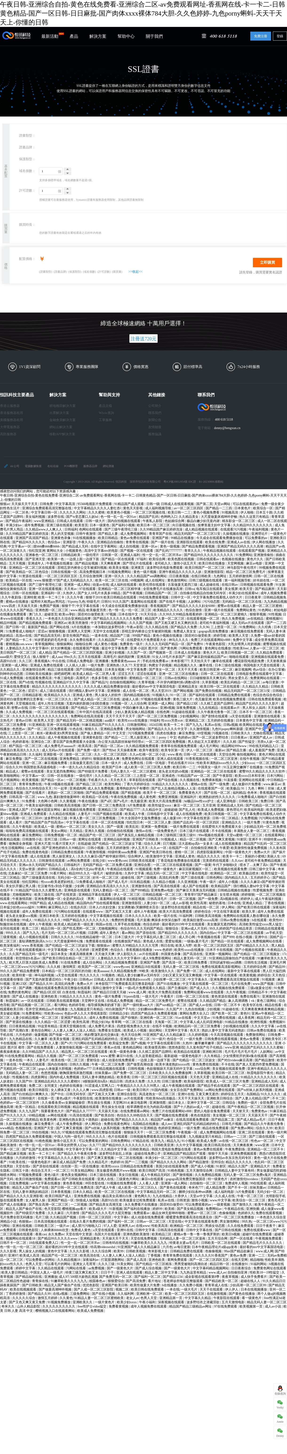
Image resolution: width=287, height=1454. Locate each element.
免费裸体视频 (212, 780)
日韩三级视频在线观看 (206, 580)
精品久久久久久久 (239, 1162)
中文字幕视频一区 (61, 950)
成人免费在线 (134, 763)
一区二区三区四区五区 (61, 576)
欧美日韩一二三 (180, 512)
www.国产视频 (264, 984)
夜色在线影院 (201, 1115)
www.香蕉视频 (33, 945)
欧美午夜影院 (149, 750)
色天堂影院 (52, 1209)
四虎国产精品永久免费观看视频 (154, 1013)
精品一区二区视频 (193, 839)
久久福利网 (126, 1293)
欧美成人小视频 (135, 1030)
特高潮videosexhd (103, 1247)
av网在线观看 (58, 1115)
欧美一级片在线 (166, 916)
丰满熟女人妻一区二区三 (252, 831)
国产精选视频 (131, 792)
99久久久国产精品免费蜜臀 (20, 971)
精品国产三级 (120, 635)
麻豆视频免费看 (56, 763)
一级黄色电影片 (191, 1056)
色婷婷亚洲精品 (170, 1128)
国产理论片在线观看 (138, 563)
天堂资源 (140, 665)
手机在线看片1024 (181, 763)
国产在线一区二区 (217, 792)
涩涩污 (33, 691)
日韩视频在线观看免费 (257, 584)
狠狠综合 (172, 928)
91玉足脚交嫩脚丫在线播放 (243, 767)
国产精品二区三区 (89, 784)
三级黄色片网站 (128, 1179)
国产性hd (109, 750)
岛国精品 (252, 1094)
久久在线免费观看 (241, 1226)
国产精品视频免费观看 (36, 623)
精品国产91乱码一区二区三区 (265, 843)
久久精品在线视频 (62, 814)
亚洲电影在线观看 (77, 890)
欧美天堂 (246, 589)
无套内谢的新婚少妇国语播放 (88, 703)
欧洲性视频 (259, 1022)
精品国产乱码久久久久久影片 (257, 703)
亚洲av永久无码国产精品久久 (40, 865)
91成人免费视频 (12, 678)
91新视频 (115, 1209)
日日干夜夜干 (266, 1226)
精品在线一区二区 (206, 907)
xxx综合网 (203, 1068)
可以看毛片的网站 (58, 1264)
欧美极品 (233, 788)
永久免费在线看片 (83, 640)
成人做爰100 (172, 818)
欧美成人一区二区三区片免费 (228, 1081)
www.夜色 (175, 754)
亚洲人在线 (106, 1179)
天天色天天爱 (200, 1077)
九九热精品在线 (21, 1039)
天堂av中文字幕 (202, 1196)
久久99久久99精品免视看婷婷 (181, 614)
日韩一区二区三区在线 (193, 996)
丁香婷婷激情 (16, 1293)
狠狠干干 (68, 606)
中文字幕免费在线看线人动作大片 (218, 597)
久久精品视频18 (69, 1260)
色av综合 (260, 669)
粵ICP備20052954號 (175, 481)
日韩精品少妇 (119, 1013)
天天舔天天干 (258, 1115)
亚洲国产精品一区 (61, 1200)
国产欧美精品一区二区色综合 (27, 572)
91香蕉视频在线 (198, 758)
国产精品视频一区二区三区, (31, 1005)
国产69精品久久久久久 (253, 945)
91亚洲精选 (37, 725)
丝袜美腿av (103, 1073)
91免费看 (29, 801)
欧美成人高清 (30, 1255)
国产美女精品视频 (190, 1209)
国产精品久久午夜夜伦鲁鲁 (264, 1124)
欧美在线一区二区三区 (68, 1060)
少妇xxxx (248, 763)
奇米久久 (8, 1306)
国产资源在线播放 (19, 1022)
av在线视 (34, 848)
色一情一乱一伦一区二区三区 (130, 610)
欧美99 (119, 1251)
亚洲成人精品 (252, 903)
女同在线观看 (10, 928)
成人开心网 (187, 937)
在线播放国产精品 (128, 941)
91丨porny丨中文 (164, 737)
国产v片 (66, 1043)
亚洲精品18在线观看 (146, 967)
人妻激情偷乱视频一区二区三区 (79, 1047)
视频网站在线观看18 (21, 1238)
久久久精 (230, 742)
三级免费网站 (80, 1293)
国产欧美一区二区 (225, 1013)
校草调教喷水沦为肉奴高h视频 (149, 1107)
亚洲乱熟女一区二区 (135, 1039)
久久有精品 (212, 1056)
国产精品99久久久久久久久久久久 (209, 555)
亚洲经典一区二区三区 (157, 1017)
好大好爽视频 (61, 648)
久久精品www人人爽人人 (44, 529)
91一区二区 (178, 695)
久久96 (204, 627)
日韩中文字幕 (145, 1230)
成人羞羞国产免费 (262, 750)
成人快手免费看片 (254, 1277)
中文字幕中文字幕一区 (83, 1149)
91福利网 (186, 916)
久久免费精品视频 (208, 1175)
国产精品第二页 (223, 1119)
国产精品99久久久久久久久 (178, 933)
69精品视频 (37, 1115)
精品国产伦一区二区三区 (97, 835)
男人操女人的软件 (108, 695)
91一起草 (61, 788)
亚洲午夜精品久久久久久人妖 (181, 572)
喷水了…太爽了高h (254, 865)
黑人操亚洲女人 (64, 856)
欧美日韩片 (141, 1090)
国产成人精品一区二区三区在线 (97, 699)
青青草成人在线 (217, 1285)
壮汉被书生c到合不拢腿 (55, 886)
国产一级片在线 (163, 542)
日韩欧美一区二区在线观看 (221, 1243)
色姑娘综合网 (175, 521)
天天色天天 (119, 780)
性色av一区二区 (263, 1141)
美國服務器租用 (11, 420)
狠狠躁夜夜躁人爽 (106, 758)
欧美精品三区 (162, 1234)
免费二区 (36, 1085)
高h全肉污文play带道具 (88, 869)
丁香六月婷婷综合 (137, 784)
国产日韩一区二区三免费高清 (104, 805)
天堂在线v (23, 1166)
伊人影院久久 (127, 954)
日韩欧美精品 (139, 1149)
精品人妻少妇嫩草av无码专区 (139, 975)
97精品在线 (141, 1141)
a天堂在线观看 (241, 716)
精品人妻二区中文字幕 (162, 1272)
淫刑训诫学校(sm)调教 (226, 962)
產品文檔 (105, 406)
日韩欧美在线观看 (142, 860)
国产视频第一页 (161, 652)
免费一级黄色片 (165, 869)
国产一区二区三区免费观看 (48, 729)
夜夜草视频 (230, 1277)
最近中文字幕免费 (115, 648)
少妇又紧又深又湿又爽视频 (182, 975)
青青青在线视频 (138, 542)
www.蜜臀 (108, 1056)
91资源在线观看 (31, 576)
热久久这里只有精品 (254, 516)
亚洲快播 (252, 1209)
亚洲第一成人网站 (77, 584)
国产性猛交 (247, 742)
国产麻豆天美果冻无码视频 (196, 890)
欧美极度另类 (96, 610)
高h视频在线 (229, 899)
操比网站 (156, 1030)
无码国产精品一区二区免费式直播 (108, 865)
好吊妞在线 (262, 580)
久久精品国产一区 (111, 640)
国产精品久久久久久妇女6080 (194, 606)
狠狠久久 (92, 729)
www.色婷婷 (164, 950)
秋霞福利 (85, 992)
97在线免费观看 (226, 1306)
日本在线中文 (128, 614)
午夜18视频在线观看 (59, 784)
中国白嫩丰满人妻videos (140, 708)
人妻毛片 (85, 814)
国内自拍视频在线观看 (124, 521)
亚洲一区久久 (115, 576)
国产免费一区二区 (190, 971)
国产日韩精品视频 (89, 669)
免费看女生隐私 (110, 1030)
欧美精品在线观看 (187, 1051)
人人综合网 (138, 703)
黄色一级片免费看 (108, 996)
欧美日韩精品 (108, 538)
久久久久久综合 (24, 1298)
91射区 (242, 839)
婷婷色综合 (203, 911)
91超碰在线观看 (184, 712)
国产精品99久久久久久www (58, 1238)
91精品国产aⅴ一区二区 (194, 775)
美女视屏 (231, 589)
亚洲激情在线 (142, 886)
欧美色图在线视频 (181, 559)
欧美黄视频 (31, 780)
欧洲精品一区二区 (224, 873)
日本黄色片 (243, 508)
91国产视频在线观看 (108, 814)
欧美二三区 (31, 928)
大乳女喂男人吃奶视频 (245, 644)
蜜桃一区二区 (185, 852)
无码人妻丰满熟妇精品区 (30, 1192)
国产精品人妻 (108, 533)
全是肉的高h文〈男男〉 (80, 899)
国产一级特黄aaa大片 (138, 1005)
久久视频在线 (190, 780)
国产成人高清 (137, 1260)
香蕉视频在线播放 (139, 950)
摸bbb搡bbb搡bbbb (46, 546)
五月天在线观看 (90, 657)
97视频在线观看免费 (156, 699)
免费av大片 (262, 852)
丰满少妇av (14, 525)
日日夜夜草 (253, 597)
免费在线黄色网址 (117, 1124)
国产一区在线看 (242, 1238)
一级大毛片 (150, 996)
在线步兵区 (79, 907)
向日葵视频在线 (184, 525)
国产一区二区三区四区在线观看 (256, 1085)
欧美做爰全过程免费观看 (138, 1200)
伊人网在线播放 (264, 542)
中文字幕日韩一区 (44, 512)
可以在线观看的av (246, 504)
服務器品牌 (90, 466)
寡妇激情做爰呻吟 (67, 797)
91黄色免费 (271, 822)
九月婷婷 (83, 950)
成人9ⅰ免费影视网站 (157, 958)
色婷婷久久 (246, 1213)
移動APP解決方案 (62, 434)
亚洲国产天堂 (44, 1128)
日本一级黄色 (100, 525)
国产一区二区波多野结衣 (210, 737)
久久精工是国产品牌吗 (217, 703)
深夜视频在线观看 (171, 1302)
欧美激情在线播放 (109, 1098)
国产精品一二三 (117, 737)
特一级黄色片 (218, 1179)
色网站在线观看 (91, 529)
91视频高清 (230, 512)
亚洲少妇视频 (115, 652)
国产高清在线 (193, 954)
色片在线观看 (118, 1136)
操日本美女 (59, 954)
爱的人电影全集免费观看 (212, 1111)
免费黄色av (259, 1111)
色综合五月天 (41, 1170)
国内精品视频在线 (137, 695)
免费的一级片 (248, 1102)
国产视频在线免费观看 (172, 1115)
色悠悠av (19, 729)
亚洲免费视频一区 (48, 899)
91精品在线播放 (237, 1022)
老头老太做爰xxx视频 (22, 916)
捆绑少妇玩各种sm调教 (196, 1192)
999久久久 (13, 933)
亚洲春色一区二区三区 (42, 555)
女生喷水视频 (229, 894)
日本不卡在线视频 (220, 950)
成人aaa (57, 657)
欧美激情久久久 (163, 971)
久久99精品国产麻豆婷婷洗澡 (161, 529)
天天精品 (76, 831)
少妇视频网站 (189, 716)
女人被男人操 (35, 1200)
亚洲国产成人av (261, 737)
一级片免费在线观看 (185, 826)
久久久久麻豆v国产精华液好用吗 (102, 856)
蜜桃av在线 (199, 784)
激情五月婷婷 (48, 1298)
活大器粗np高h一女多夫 (196, 843)
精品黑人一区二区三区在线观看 (84, 1051)
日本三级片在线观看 (194, 831)
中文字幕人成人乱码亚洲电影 (202, 1022)
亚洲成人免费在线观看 (47, 665)
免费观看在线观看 (99, 941)
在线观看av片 (230, 708)
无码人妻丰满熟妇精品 (99, 1077)
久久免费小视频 (191, 1285)
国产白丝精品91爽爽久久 (30, 1094)
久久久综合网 (102, 1251)
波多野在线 (56, 516)
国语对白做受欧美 (91, 614)
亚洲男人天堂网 (80, 631)
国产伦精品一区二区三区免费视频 (96, 708)
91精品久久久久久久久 (76, 996)
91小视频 (189, 1141)
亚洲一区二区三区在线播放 (179, 674)
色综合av (54, 542)
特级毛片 (93, 601)
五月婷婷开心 (260, 877)
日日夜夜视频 (179, 576)
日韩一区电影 (156, 763)
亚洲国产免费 (150, 962)
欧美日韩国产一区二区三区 (205, 567)
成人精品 (45, 652)
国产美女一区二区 (162, 669)
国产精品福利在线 (29, 1277)
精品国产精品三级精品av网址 (191, 1306)
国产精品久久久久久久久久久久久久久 (245, 1043)
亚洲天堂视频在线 (73, 1026)
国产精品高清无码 (47, 635)
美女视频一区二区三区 (230, 1115)
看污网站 (60, 1005)
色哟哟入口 (169, 516)
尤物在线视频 (263, 733)
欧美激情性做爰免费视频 (249, 848)
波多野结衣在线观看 (176, 907)
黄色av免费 (238, 1255)
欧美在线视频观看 (23, 1289)
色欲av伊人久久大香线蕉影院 (86, 1013)
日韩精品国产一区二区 (162, 593)
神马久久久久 (179, 640)
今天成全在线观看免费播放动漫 (219, 538)
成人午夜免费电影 (70, 1124)
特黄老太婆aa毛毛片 (184, 1243)
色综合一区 (175, 1039)
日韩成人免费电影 (80, 661)
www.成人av (217, 1272)
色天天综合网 (131, 1034)
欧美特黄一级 (22, 975)
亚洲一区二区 (32, 763)
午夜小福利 (147, 1302)
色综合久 (117, 950)
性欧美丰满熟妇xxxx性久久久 (218, 763)
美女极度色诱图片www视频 (116, 1170)
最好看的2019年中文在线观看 (184, 924)
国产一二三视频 (137, 1162)
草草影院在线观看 (142, 780)
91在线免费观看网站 (20, 1056)
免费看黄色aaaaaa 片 (126, 661)
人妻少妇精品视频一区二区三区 (35, 1017)
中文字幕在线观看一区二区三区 (205, 984)
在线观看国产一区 (211, 788)
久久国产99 (24, 1081)
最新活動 (52, 36)
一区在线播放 (89, 1166)
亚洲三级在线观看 (60, 525)
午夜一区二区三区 (250, 1196)
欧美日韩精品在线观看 (120, 597)
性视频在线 (43, 682)
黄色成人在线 (153, 941)
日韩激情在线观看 (52, 860)
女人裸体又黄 (61, 1090)
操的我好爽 (126, 657)
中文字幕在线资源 (197, 818)
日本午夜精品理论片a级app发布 (215, 1247)
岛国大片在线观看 (108, 1234)
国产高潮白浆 (19, 1030)
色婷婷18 (117, 1162)
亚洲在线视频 (22, 1226)
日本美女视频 (115, 669)
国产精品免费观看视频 (199, 546)
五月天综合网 (218, 1238)
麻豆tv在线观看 (152, 1179)
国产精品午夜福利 (19, 521)
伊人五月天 (140, 848)
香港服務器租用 (11, 413)
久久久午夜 (75, 597)
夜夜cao (40, 1234)
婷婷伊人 (247, 899)
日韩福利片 (72, 865)
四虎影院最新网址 (210, 852)
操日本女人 (177, 1102)
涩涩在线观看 (147, 674)
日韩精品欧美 (71, 555)
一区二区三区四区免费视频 (166, 742)
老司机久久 (163, 563)
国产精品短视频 (87, 563)
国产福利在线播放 (137, 1209)
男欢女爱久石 (238, 678)
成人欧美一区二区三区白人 (138, 1187)
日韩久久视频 (79, 1064)
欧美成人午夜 (135, 814)
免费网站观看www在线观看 (204, 992)
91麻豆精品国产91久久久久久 (104, 725)
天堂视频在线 (26, 703)
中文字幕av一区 (20, 546)
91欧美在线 (17, 1162)
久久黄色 (66, 1298)
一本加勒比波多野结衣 (108, 627)
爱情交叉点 (22, 657)
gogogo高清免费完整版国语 (186, 1179)
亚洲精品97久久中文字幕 (71, 682)
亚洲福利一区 (51, 593)
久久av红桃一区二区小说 (147, 754)
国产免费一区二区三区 (130, 1073)
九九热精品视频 (275, 601)
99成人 (27, 920)
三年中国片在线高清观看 (94, 712)
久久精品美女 (189, 516)
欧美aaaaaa (101, 971)
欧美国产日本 (112, 767)
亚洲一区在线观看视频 (46, 589)
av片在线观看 (149, 954)
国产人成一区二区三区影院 (94, 1289)
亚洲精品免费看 (112, 729)
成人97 (64, 1277)
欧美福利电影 (254, 809)
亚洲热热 (113, 665)
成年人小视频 (228, 882)
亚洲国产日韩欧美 (145, 839)
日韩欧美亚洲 (164, 1145)
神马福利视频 (44, 975)
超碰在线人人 (250, 1281)
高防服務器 (8, 434)
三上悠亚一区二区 (224, 627)
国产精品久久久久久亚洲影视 (22, 1196)
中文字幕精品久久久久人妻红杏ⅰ (98, 508)
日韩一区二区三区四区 (95, 1217)
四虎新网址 (39, 1077)
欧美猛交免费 (119, 1043)
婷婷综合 (264, 975)
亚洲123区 (20, 984)
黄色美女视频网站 (74, 1175)
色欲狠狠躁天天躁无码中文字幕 (170, 1068)
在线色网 (163, 712)
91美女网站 (125, 1264)
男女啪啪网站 (136, 729)
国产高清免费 (136, 1281)
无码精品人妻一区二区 (23, 1073)
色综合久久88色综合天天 (34, 788)
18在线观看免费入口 (44, 1243)
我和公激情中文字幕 (107, 988)
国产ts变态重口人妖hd (82, 516)
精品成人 (13, 771)
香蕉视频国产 (160, 606)
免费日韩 (267, 801)
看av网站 (128, 933)
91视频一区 (120, 703)
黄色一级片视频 (145, 572)
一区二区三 (61, 1170)
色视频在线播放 (234, 559)
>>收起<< (135, 271)
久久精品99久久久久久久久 (253, 525)
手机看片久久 (98, 780)
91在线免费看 (71, 962)
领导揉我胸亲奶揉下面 (104, 1005)
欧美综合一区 (263, 508)
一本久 (29, 1060)
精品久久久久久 (209, 856)
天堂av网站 (222, 504)
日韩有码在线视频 (116, 1243)
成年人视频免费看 (273, 593)
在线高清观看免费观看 (193, 1119)
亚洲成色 (169, 775)
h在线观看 (260, 920)
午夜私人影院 (153, 521)
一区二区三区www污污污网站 (23, 967)
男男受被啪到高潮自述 (191, 1264)
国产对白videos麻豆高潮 (235, 1060)
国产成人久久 (200, 988)
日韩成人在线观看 (70, 521)
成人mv (166, 1124)
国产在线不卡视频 (173, 601)
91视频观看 (144, 869)
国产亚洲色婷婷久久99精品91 (64, 848)
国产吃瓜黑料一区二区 (80, 928)
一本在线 (172, 1289)
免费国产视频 (50, 606)
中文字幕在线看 (88, 606)
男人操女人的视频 (32, 1251)
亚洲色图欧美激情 (136, 1234)
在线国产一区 (179, 848)
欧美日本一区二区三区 (154, 525)
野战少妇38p (101, 1022)
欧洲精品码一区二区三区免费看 (197, 1026)
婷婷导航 (220, 635)
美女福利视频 (35, 516)
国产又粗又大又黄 (119, 911)
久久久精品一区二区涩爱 (53, 1022)
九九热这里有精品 (193, 1272)
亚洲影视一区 (53, 754)
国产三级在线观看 (262, 1136)
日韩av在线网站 (176, 678)
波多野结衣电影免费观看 (165, 567)
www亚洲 (232, 1047)
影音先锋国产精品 (76, 635)
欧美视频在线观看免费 (231, 869)
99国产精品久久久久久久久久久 (86, 920)
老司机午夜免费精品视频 (263, 860)
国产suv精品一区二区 (171, 1005)
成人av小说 (273, 1306)
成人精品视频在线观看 (202, 529)
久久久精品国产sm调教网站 (147, 576)
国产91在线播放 (169, 984)
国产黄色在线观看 (173, 1187)
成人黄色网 (148, 797)
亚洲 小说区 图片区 (144, 648)
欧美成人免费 (207, 1141)
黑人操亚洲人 (140, 737)
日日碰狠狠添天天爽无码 (208, 678)
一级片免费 (96, 665)
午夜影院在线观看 (227, 1298)
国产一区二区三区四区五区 (209, 1260)
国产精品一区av (53, 780)
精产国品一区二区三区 (26, 746)
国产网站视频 (183, 691)
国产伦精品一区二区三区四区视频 (78, 652)
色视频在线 (24, 1128)
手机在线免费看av (155, 661)
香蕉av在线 (112, 1047)
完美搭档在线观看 (216, 860)
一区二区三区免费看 (161, 1132)
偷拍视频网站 (247, 754)
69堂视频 (204, 733)
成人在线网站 (215, 971)
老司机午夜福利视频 (214, 623)
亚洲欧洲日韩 (212, 1051)
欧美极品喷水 (249, 873)
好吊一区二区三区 (106, 877)
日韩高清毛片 (157, 899)
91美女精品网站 (83, 1170)
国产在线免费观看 (40, 1047)
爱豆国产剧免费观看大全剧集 (75, 742)
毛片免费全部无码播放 (17, 1217)
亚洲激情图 (158, 1102)
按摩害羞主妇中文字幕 (214, 525)
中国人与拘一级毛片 (69, 1136)
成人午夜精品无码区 (156, 1175)
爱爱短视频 (174, 941)
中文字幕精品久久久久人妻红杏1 (62, 1158)
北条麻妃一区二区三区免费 (28, 873)
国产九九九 (194, 725)
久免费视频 (249, 818)
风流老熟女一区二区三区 (157, 1094)
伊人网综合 (93, 1124)
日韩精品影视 (32, 695)
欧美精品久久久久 (58, 695)
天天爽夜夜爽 (110, 563)
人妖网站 (195, 601)
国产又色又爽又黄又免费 (27, 1302)
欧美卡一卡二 (233, 856)
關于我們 (154, 36)
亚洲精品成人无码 (230, 805)
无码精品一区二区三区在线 (242, 601)
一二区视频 (79, 1204)
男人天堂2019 (161, 691)
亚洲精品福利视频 (117, 839)
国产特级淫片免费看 (93, 771)
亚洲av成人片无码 (194, 928)
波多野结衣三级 (56, 818)
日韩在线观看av (208, 559)
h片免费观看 (137, 805)
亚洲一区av (150, 546)
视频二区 (123, 1289)
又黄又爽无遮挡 (207, 1094)
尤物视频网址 (22, 894)
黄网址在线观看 (90, 839)
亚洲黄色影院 (93, 737)
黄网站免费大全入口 (194, 1013)
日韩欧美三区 (249, 801)
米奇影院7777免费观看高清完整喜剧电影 (125, 984)
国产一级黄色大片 (120, 1268)
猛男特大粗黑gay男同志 (48, 601)
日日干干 (108, 1272)
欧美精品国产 (221, 886)
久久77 (127, 665)
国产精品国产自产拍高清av (44, 822)
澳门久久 (36, 614)
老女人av (132, 1298)
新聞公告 (154, 420)
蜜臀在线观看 (187, 1001)
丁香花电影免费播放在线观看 (179, 860)
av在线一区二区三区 (234, 1141)
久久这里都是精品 (149, 1056)
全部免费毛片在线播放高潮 (163, 589)
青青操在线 (40, 1281)
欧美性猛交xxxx (160, 805)
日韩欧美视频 (136, 1251)
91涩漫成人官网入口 (100, 1085)
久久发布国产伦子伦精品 (204, 1047)
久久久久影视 (79, 1251)
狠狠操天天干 (134, 1132)
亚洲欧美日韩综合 (220, 1098)
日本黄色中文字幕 (249, 720)
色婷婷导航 (77, 1005)
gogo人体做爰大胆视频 (55, 1068)
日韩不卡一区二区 (13, 1243)
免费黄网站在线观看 (265, 678)
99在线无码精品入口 (264, 746)
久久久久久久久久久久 (59, 1306)
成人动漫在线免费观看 (119, 1060)
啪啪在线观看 (239, 657)
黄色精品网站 (133, 1047)
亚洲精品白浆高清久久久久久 (108, 886)
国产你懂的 (130, 1017)
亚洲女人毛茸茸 (85, 1264)
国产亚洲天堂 (35, 559)
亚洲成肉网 (77, 788)
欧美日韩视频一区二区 (238, 652)
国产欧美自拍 (105, 1115)
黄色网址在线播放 (218, 648)
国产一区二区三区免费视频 (158, 716)
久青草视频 (146, 682)
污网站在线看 (76, 1268)
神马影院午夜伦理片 (242, 567)
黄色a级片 (64, 1098)
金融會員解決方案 (62, 420)
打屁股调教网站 (113, 1260)
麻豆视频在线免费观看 (247, 631)
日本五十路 (264, 512)
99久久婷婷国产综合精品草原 (231, 928)
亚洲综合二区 (41, 742)
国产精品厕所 (265, 589)
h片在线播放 (81, 627)
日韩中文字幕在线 (199, 1230)
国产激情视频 (183, 1175)
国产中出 (58, 1094)
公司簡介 (154, 406)
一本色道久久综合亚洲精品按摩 (68, 618)
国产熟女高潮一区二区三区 (49, 1204)
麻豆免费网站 (32, 835)
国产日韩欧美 (32, 1285)
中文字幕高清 (65, 504)
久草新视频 (210, 682)
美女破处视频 (10, 1013)
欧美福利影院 (194, 1081)
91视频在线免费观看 (122, 1183)
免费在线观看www (257, 1230)
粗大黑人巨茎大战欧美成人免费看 (34, 962)
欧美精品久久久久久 (168, 610)
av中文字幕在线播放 (46, 1183)
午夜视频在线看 (209, 937)
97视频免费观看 (31, 1175)
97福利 (142, 559)
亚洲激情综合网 (34, 669)
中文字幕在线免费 (15, 856)
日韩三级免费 (172, 1081)
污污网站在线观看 (67, 911)
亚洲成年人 (36, 563)
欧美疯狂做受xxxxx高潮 (201, 920)
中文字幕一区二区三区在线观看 (241, 933)
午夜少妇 (71, 979)
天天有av (71, 589)
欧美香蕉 (123, 1077)
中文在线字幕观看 (227, 911)
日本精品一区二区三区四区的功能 (67, 971)
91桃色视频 (43, 1141)
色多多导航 (100, 678)
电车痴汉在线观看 (209, 589)
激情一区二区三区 (79, 754)
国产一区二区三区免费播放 (235, 1217)
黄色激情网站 (177, 580)
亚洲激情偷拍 (264, 555)
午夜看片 (167, 996)
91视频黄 (269, 979)
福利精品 (239, 792)
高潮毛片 (109, 657)
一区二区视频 (76, 780)
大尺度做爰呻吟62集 (69, 941)
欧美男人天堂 (239, 635)
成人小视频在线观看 (34, 937)
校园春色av (97, 1281)
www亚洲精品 (44, 521)
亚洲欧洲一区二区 (149, 1293)
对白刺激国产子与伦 (120, 1009)
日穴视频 (170, 843)
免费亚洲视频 (168, 797)
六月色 (167, 1247)
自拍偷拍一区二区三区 (206, 1183)
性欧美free (240, 648)
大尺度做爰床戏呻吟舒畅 (219, 516)
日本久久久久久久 (138, 916)
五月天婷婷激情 (118, 848)
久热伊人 (69, 593)
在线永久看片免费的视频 (88, 1221)
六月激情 (73, 1213)
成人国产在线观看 (196, 886)
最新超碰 (170, 1056)
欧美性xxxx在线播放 (133, 720)
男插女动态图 (215, 1226)
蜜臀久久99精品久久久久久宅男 (135, 945)
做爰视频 (41, 1034)
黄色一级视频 (170, 546)
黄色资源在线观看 (225, 996)
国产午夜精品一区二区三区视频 (251, 1107)
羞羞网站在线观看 (144, 601)
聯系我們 (154, 413)
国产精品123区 (188, 703)
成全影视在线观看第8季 (202, 1277)
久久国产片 (174, 1009)
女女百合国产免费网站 (187, 1090)
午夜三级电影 (64, 678)
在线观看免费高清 (39, 678)
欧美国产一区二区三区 (95, 967)
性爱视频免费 (263, 890)
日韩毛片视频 (232, 1124)
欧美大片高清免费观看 (166, 801)
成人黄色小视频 (106, 644)
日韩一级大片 (95, 521)
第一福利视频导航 (238, 580)
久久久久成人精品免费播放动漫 (107, 686)
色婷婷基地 (21, 742)
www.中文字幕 (220, 1200)
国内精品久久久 (237, 877)
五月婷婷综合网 (255, 967)
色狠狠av (26, 1221)
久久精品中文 (152, 809)
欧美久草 (249, 911)
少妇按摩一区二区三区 (170, 979)
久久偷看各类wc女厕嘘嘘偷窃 (64, 1102)
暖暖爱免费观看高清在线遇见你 (189, 1217)
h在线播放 (170, 1285)
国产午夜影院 (223, 775)
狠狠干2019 (94, 597)
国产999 (228, 937)
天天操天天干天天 (25, 504)
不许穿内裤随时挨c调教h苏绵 (178, 682)
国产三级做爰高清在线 (39, 877)
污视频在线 (220, 733)
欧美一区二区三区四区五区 (214, 945)
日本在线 (234, 903)
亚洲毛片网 (278, 962)
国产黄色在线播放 (242, 1293)
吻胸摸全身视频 (21, 843)
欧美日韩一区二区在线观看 (220, 686)
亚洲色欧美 (49, 996)
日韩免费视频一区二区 (61, 835)
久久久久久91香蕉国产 (212, 1255)
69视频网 (137, 580)
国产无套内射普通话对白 (44, 979)
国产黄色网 (169, 648)
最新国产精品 (38, 627)
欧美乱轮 (133, 826)
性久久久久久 (90, 975)
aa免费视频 (96, 1268)
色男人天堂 (34, 1264)
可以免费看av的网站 (40, 1260)
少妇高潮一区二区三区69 (24, 818)
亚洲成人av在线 (239, 542)
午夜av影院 (135, 627)
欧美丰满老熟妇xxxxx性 (133, 979)
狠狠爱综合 (116, 1281)
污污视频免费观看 (141, 733)
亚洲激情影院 (214, 572)
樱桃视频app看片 (75, 1209)
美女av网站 (59, 831)
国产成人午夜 (106, 1187)
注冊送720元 (143, 338)
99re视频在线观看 (211, 835)
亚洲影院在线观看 (190, 542)
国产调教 (26, 988)
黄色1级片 (52, 1175)
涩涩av (42, 631)
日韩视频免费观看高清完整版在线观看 (158, 1136)
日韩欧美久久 (241, 733)
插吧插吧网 (63, 674)
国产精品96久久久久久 (29, 542)
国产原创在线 (146, 933)
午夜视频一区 (188, 1132)
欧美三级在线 (44, 894)
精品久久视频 (47, 1056)
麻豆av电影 (254, 563)
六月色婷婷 (24, 1034)
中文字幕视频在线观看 (107, 916)
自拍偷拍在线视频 (120, 831)
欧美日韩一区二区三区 (229, 1073)
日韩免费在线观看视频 (221, 1039)
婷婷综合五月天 (233, 1094)
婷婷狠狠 (248, 894)
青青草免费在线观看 (178, 1255)
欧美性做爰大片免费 (145, 1285)
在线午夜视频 (250, 758)
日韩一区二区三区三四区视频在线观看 (160, 1077)
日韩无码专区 (76, 1094)
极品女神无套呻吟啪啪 (169, 1213)
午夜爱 (224, 848)
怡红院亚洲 (37, 550)
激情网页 (70, 967)
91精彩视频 (137, 899)
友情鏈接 (154, 427)
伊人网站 (229, 907)
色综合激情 (194, 610)
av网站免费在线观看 (220, 1090)
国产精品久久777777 (81, 1111)
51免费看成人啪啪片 (21, 631)
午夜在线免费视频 (124, 797)
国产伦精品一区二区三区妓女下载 (117, 843)
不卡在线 (227, 1064)
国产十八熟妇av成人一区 (192, 1107)
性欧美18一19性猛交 (265, 1272)
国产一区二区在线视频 (41, 758)
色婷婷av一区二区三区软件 (20, 1102)
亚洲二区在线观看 (252, 1132)
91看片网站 (58, 873)
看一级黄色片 (252, 1298)
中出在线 (58, 661)
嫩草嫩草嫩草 (205, 1043)
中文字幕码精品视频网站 (109, 623)
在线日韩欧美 (201, 576)
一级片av (63, 1226)
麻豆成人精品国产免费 (70, 1162)
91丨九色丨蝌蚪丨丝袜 (258, 788)
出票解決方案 (59, 413)
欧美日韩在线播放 (212, 563)
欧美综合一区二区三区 (249, 1200)
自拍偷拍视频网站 (123, 682)
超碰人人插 (131, 699)
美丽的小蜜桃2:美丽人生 (263, 856)
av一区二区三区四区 (189, 508)
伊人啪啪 (247, 512)
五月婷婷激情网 (241, 576)
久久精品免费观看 (269, 652)
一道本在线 (100, 635)
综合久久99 (14, 767)
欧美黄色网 (48, 1119)
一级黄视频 (222, 1204)
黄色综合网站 (41, 1030)
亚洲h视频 (167, 708)
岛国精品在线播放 (146, 1124)
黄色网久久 (142, 1196)
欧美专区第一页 (173, 750)
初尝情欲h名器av (28, 958)
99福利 (155, 720)
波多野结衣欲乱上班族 (116, 1153)
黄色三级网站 (267, 1001)
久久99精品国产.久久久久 (41, 1051)
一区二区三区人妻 (158, 822)
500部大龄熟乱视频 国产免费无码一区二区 (101, 1277)
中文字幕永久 (198, 979)
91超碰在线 (231, 1009)
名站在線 (53, 466)
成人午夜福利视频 (268, 899)
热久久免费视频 (234, 618)
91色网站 (265, 610)
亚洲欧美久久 (83, 1302)
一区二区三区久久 (58, 699)
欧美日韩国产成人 (58, 1196)
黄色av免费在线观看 (135, 538)
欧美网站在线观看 (253, 725)
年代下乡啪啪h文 (225, 865)
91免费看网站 (32, 1013)
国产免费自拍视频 (209, 691)
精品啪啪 (256, 1260)
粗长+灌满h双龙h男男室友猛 (58, 733)
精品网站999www (234, 746)
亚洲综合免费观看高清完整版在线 (47, 508)
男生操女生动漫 (113, 1107)
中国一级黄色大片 (238, 852)
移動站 (219, 481)
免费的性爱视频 (123, 920)
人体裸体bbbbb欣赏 (55, 1230)
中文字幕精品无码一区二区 (157, 1192)
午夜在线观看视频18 (31, 950)
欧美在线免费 (215, 542)
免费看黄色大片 (191, 792)
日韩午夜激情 (86, 533)
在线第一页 (46, 1098)
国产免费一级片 (89, 750)
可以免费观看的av (198, 1204)
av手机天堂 (274, 933)
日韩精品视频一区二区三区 (162, 894)
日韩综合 (229, 1102)
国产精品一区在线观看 (118, 559)
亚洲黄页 (138, 567)
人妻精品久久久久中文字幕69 (27, 648)
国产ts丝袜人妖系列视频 (255, 1090)
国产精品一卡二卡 (19, 640)
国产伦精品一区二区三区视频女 (257, 954)
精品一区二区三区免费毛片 (246, 572)
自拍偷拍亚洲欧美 (204, 848)
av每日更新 (271, 682)
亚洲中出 (262, 937)
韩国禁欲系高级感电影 (40, 767)
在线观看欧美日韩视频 (55, 1107)
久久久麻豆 (56, 1213)
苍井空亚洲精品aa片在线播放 (47, 1009)
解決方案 (97, 36)
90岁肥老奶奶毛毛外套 (51, 640)
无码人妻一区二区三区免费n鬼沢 (247, 1175)
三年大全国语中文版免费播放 (140, 818)
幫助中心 (126, 36)
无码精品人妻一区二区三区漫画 (182, 1238)
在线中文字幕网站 (104, 546)
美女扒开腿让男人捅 (21, 886)
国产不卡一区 (238, 1187)
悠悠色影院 (176, 1047)
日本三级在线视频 (228, 665)
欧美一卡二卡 (174, 725)
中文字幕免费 (137, 669)
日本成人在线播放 (188, 652)
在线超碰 (84, 843)
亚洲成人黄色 (83, 695)
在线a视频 (60, 1293)
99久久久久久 (96, 1136)
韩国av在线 (104, 924)
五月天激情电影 (234, 1302)
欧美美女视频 (119, 567)
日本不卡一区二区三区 (256, 712)
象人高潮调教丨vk (241, 1001)
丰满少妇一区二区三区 (162, 1158)
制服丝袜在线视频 (13, 924)
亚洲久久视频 (95, 831)
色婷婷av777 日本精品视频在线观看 (100, 1068)
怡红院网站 (31, 882)
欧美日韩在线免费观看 (148, 1289)
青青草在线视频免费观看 (179, 746)
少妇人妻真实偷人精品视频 (135, 712)
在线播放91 (240, 1264)
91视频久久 (160, 695)
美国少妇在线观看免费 (172, 1166)
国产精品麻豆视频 (13, 1153)
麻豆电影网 (139, 1102)
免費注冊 (260, 36)
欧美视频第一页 (251, 1306)
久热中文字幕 (134, 873)
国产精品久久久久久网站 (168, 1162)
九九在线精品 (208, 708)
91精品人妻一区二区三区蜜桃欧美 (99, 1298)
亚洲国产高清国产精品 (32, 538)
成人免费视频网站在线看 (264, 941)
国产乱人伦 (187, 809)
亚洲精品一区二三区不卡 (265, 1149)
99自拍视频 (40, 1132)
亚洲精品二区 (195, 720)
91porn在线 (132, 996)
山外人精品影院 (29, 1306)
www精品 (7, 1128)
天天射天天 (241, 1111)
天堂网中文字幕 (176, 1030)
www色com (121, 967)
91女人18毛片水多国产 (169, 657)
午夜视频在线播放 (60, 563)
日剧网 (93, 933)
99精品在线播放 (183, 538)
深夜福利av (91, 1260)
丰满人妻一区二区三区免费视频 (92, 818)
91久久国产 (120, 601)
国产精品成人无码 (75, 546)
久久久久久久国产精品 (17, 610)
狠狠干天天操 (218, 1153)
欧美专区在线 (253, 1005)
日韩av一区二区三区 (151, 1221)
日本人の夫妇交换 (102, 907)
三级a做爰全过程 (260, 988)
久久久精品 (37, 737)
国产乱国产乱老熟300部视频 (43, 1149)
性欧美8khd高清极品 (161, 1098)
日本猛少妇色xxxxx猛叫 (18, 907)
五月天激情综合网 (199, 1170)
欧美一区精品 (26, 1107)
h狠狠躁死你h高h (95, 1081)
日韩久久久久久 (63, 937)
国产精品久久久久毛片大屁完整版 (107, 1213)
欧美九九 (158, 1141)
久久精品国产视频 (63, 1217)
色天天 (195, 1030)
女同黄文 (51, 1085)
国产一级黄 (115, 826)
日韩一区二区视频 (183, 899)
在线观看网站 (275, 835)
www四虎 (8, 606)
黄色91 (245, 1013)
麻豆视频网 (243, 669)
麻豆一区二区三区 (187, 805)
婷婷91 (87, 758)
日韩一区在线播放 (61, 775)
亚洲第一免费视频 (154, 826)
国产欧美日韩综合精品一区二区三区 (69, 958)
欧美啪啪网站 (10, 775)
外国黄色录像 (171, 954)
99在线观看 (258, 1183)
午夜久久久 (87, 542)
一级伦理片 (91, 555)
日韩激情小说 (32, 839)
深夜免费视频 (186, 708)
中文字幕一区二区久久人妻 (39, 1043)
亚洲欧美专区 (272, 1039)
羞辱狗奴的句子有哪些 (133, 788)
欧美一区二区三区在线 (112, 580)
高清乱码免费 (169, 877)
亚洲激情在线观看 (267, 716)
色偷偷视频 (227, 1213)
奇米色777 (196, 1187)
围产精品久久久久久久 (132, 1119)
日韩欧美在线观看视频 (63, 1001)
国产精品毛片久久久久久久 (263, 1243)
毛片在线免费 (241, 984)
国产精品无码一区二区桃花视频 (79, 720)
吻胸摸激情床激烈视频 (76, 1073)
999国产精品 (141, 635)
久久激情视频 (200, 729)
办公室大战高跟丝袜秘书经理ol (121, 742)
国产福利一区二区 (121, 1221)
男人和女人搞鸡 (254, 708)
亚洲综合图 (142, 865)
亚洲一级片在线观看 (219, 610)
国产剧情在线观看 (215, 716)
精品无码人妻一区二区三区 (267, 1302)
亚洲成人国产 (19, 809)
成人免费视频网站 (133, 533)
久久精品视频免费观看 (142, 746)
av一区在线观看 (33, 1001)
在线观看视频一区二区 (203, 618)
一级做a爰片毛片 (196, 941)
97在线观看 (88, 589)
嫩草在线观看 (222, 661)
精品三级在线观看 (61, 669)
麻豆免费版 (187, 733)
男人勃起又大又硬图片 (205, 742)
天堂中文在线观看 (106, 631)
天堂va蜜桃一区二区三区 (244, 835)
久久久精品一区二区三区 (113, 775)
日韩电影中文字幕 (160, 814)
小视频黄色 (74, 550)
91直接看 (230, 780)
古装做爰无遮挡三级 (183, 584)
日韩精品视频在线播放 (234, 890)
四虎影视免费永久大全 (134, 1026)
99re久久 (70, 657)
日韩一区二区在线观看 (218, 674)
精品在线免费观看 (216, 1128)
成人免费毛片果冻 (102, 1026)
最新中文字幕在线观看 (244, 971)
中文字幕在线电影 (195, 873)
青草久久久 (193, 550)
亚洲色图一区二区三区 (52, 610)
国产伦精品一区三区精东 (154, 1264)
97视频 (111, 614)
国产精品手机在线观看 (214, 1085)
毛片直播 (143, 920)
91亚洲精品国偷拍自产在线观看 (232, 958)
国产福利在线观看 (202, 695)
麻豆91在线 (125, 1056)
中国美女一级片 (210, 767)
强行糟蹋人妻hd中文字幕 (87, 691)
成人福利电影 (224, 1192)
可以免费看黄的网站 (94, 1141)
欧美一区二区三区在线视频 (115, 1192)
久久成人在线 (225, 1196)
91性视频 (274, 614)
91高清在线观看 (81, 1115)
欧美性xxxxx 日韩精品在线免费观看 (127, 1166)
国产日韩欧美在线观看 (79, 1179)
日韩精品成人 (59, 869)
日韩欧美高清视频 (67, 805)
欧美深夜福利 (10, 945)
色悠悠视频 (49, 1073)
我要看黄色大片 (53, 1111)
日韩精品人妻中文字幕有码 (235, 1170)
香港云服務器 (10, 406)
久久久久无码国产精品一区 (165, 644)
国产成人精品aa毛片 (252, 1119)
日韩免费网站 (121, 1141)
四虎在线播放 (166, 733)
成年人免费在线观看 (37, 911)
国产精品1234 (173, 1277)
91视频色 (109, 975)
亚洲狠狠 (114, 691)
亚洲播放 (50, 1277)
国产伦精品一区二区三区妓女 (194, 1060)
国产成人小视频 (203, 1166)
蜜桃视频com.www (19, 644)
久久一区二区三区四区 (111, 754)
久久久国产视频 (141, 623)
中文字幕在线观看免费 (202, 1221)
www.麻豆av (272, 784)
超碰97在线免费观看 (257, 1234)
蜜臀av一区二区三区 (202, 1213)
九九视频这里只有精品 (87, 1009)
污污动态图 (212, 601)
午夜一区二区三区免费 (108, 1064)
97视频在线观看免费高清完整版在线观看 (92, 1132)
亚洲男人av (126, 1226)
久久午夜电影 (22, 826)
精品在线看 (273, 1005)
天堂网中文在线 (93, 1001)
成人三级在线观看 (53, 691)
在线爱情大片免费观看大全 (147, 640)
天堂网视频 (236, 563)
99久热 (247, 1221)
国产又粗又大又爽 (102, 1094)
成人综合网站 (93, 962)
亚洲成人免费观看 (34, 814)
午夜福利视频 (259, 529)
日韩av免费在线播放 (235, 920)
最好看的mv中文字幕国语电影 (154, 686)
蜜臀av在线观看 (229, 606)
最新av (220, 750)
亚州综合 (217, 1162)
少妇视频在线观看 (236, 1026)
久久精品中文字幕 (114, 1149)
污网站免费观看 (191, 648)
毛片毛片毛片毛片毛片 (241, 1051)
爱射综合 (94, 1060)
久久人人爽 (81, 1090)
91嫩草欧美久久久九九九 (149, 1243)
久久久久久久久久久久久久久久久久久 (40, 716)
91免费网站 (244, 555)
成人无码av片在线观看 (248, 623)
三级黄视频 (8, 937)
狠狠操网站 (65, 644)
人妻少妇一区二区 (157, 903)
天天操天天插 (27, 606)
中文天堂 (119, 733)
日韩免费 (47, 504)
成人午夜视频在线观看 (64, 737)
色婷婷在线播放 (72, 1085)
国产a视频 (138, 1043)
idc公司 (14, 466)
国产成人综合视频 (149, 1268)
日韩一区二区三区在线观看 (49, 708)
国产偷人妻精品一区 (95, 733)
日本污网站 (275, 775)
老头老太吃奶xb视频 (174, 771)
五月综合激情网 (91, 576)
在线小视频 (244, 937)
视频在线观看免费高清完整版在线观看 (62, 988)
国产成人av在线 (201, 1005)
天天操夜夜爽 (127, 750)
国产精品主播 (236, 750)
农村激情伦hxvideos (244, 1179)
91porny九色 (76, 601)
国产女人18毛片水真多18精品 (99, 593)
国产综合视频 (168, 780)
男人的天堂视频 (63, 533)
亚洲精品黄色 (90, 1238)
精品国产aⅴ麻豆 (163, 1119)
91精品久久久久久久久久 (170, 784)
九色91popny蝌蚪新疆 (228, 729)
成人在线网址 (155, 580)
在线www (143, 1226)
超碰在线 (128, 877)
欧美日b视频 (231, 1234)
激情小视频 (200, 1200)
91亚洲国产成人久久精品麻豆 (165, 1034)
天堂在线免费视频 (144, 1238)
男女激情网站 (230, 1221)
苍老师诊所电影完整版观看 (183, 1281)
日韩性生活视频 (256, 962)
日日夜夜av (239, 737)
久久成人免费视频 (19, 712)
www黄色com (117, 860)
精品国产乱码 (149, 516)
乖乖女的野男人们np (72, 1145)
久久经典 (265, 627)
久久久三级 (107, 1264)
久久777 (95, 1145)
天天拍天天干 (201, 661)
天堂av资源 (27, 869)
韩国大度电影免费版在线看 (171, 1149)
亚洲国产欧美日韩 (115, 1285)
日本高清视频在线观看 (51, 1221)
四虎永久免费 (135, 1081)
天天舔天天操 (108, 1111)
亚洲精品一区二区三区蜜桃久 (226, 614)
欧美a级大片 (98, 1209)
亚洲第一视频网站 (218, 954)
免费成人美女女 (185, 631)
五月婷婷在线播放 (221, 720)
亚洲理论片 (260, 533)
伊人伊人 (232, 1289)
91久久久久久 (271, 1094)
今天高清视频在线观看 (227, 1034)
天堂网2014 (121, 1102)
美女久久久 (96, 826)
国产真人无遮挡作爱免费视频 (257, 1064)
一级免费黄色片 (166, 831)
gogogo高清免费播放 (214, 631)
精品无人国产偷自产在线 (30, 1187)
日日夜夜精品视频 (22, 1026)
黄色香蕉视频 (73, 1183)
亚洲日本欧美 (49, 916)
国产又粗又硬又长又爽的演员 (176, 623)
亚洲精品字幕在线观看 (95, 894)
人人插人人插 (75, 665)
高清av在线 (24, 635)
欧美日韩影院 (39, 1090)
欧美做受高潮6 (156, 1047)
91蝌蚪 (42, 907)
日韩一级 (152, 504)
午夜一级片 (208, 882)
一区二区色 (21, 512)
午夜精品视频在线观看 (220, 550)
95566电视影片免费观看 (95, 504)
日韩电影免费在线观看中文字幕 (259, 674)
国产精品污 (100, 682)
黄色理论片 (234, 809)
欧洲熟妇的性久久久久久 (217, 797)
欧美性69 (276, 920)
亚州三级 (51, 839)
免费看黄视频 (119, 1306)
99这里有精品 (48, 1026)
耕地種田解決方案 (62, 406)
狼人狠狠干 (41, 657)
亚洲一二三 (257, 1255)
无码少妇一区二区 (270, 1192)
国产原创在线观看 (46, 1166)
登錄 (280, 36)
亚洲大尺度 (42, 843)
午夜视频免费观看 (269, 1238)
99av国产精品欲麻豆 (239, 1251)
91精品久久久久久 (48, 920)
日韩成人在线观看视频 (178, 504)
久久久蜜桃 (97, 512)
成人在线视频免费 (189, 814)
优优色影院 (91, 1285)
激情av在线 (144, 831)
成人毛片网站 (209, 746)
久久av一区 (158, 848)
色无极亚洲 (203, 699)
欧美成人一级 (44, 826)
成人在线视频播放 (228, 843)
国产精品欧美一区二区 (222, 1281)
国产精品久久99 (41, 984)
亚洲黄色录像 (61, 538)
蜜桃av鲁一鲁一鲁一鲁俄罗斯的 (197, 1234)
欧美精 (170, 1209)
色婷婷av (184, 737)
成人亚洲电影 (226, 801)
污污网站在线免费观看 (91, 1043)
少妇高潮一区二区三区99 (248, 1285)
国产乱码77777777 (169, 550)
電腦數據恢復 (33, 466)
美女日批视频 (129, 1175)
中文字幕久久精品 (198, 1298)
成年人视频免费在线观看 (149, 1306)
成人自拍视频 (129, 546)
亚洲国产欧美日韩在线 (156, 852)
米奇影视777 (180, 661)
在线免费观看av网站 (135, 1111)
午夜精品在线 (234, 1209)
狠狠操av (104, 945)
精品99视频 (8, 623)
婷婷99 (157, 1209)
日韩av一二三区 (235, 1136)
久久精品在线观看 (51, 1268)
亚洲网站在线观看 (252, 780)
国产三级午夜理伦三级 (121, 529)
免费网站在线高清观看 (87, 716)
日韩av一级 (68, 839)
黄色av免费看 (250, 1039)
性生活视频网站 (13, 848)
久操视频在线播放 (236, 533)
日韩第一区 (110, 555)
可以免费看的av (256, 538)
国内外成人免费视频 (65, 1077)
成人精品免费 (216, 1187)
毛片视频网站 (10, 780)
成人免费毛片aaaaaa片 (60, 746)
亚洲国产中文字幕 (258, 729)
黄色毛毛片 (276, 1200)
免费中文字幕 (243, 640)
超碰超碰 (170, 809)
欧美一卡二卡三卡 (51, 597)
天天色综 (279, 975)
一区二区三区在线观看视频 (54, 712)
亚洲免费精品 (70, 758)
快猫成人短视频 (88, 1200)
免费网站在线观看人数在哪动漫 (246, 916)
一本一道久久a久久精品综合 (80, 767)
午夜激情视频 (96, 852)
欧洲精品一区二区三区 (187, 1226)
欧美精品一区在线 (19, 580)
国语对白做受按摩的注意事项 (22, 699)
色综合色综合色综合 (268, 695)
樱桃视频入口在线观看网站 (55, 1310)
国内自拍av (208, 933)
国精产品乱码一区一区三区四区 (196, 822)
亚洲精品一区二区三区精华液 (120, 589)
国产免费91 (195, 644)
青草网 (116, 1022)
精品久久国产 (238, 1166)
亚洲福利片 (189, 797)
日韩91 (106, 601)
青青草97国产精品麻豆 (201, 894)
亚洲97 (13, 1255)
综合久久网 (152, 843)
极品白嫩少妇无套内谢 (204, 521)
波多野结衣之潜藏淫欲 (203, 1302)
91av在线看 (183, 1017)
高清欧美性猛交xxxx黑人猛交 (261, 924)
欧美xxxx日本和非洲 (250, 775)
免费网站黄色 (246, 610)
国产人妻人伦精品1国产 (253, 1098)
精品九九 (173, 1141)
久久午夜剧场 (11, 597)
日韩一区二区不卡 (227, 1005)
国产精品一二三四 (219, 508)
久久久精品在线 (157, 627)
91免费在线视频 (224, 1017)
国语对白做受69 (172, 1204)
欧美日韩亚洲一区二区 (217, 669)
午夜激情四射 (22, 899)
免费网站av (214, 1209)
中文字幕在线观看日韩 (164, 1043)
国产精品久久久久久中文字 (168, 729)
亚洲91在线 (186, 1094)
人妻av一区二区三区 (265, 648)
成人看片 (16, 822)
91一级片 (158, 1039)
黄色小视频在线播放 (168, 635)
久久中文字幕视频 (189, 1145)
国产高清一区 (172, 962)
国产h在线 (26, 682)
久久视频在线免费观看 (229, 988)
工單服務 (105, 420)
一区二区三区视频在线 (149, 512)
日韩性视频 (136, 1068)
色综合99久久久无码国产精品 (142, 928)
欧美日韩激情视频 (29, 1179)
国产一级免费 (219, 784)
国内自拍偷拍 (58, 1064)
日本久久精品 (83, 1192)
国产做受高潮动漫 (140, 1064)
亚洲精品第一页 (171, 1298)
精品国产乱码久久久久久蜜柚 (262, 1047)
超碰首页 (50, 614)
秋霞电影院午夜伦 (260, 1073)
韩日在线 (167, 945)
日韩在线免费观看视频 (265, 699)
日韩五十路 (21, 1170)
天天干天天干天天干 (121, 716)
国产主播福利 (178, 988)
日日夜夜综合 (241, 1268)
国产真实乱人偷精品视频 (136, 835)
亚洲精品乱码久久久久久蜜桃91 (57, 1081)
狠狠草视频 (258, 614)
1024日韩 (155, 725)
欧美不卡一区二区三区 (160, 792)
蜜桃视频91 (274, 618)
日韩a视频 (230, 725)
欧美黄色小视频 (119, 512)
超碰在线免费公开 (148, 1153)
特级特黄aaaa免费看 (123, 852)
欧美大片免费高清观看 (165, 992)
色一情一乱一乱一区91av (118, 516)
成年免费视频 (34, 525)
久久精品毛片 (98, 1162)
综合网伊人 (136, 856)
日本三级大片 (125, 937)
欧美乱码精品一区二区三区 (241, 682)
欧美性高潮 (198, 903)
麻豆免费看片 (44, 1124)
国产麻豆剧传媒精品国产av (207, 657)
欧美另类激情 (78, 623)
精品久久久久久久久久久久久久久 (57, 686)
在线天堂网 (240, 1260)
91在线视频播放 (85, 538)
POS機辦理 (71, 466)
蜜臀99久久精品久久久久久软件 (262, 771)
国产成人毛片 (118, 882)
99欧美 (144, 971)
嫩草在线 (206, 665)
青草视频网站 (45, 644)
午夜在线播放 (88, 801)
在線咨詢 (280, 1393)
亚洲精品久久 (232, 822)
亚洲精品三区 (108, 809)
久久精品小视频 (164, 882)
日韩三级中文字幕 (262, 869)
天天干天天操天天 (191, 1098)
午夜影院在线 (83, 1098)
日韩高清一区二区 (22, 797)
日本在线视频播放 (254, 1289)
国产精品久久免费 (184, 627)
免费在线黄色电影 (35, 852)
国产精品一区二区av (109, 746)
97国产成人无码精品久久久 (73, 580)
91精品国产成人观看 (129, 504)
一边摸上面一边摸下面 (83, 559)
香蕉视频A (42, 661)
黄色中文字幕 (58, 1251)
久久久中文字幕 (263, 1026)
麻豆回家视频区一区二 (196, 869)
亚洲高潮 (144, 657)
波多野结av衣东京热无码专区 (230, 1158)
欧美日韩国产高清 (152, 1170)
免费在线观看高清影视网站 (221, 967)
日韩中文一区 (181, 597)
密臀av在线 (19, 708)
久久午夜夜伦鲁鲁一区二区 (217, 712)
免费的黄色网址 (20, 992)
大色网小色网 (48, 801)
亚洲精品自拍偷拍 (110, 542)
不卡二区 (278, 1098)
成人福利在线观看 (124, 584)
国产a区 (106, 801)
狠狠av (5, 504)
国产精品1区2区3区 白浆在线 (54, 992)
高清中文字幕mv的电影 (101, 550)
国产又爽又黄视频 (222, 839)
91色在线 (76, 729)
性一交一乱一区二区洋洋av (162, 555)
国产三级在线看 (193, 877)
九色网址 (220, 576)
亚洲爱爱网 (100, 950)
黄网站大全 (55, 550)
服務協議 (154, 434)
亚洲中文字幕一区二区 (204, 1102)
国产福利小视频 (124, 525)
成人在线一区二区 (136, 691)
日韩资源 (183, 1200)
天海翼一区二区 (167, 1022)
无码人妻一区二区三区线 (181, 967)
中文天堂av (202, 1017)
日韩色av (85, 979)
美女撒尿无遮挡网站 (222, 924)
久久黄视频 (68, 801)
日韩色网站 (215, 877)
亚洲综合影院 (127, 1094)
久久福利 (35, 754)
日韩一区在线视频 (26, 593)
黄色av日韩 (24, 720)
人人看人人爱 (149, 1183)
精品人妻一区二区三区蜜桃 (263, 606)
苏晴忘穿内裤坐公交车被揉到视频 (82, 567)
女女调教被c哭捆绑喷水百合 (139, 907)
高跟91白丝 (8, 661)
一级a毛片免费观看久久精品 (145, 988)
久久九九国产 (29, 1111)
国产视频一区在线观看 (137, 550)
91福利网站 (259, 1264)
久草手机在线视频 (128, 924)
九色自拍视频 (195, 1009)
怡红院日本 (135, 822)
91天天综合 (149, 614)
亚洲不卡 (255, 839)
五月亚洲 (208, 805)
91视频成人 (169, 839)
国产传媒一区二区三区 (66, 1034)
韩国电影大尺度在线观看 (262, 665)
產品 (74, 36)
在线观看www (93, 911)
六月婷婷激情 (26, 1158)
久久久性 (153, 1081)
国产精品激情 (265, 1060)
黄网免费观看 (177, 1260)
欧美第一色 (56, 559)
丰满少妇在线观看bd (243, 593)
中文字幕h (122, 1217)
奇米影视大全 (158, 1251)
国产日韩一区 (16, 627)
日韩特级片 (27, 1098)
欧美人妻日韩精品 (15, 1272)
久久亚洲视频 (188, 882)
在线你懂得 (119, 678)
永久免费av (56, 1234)
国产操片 (279, 852)
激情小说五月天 (185, 563)
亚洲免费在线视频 (87, 1196)
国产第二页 (204, 504)
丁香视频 (154, 1255)
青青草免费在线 (31, 784)
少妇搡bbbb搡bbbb (151, 1009)
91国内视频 (160, 1090)
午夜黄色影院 (216, 644)
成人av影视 (180, 903)
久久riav (237, 860)
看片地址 (155, 1281)
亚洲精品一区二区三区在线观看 (32, 567)
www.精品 (78, 610)
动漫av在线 (100, 584)
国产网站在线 (60, 627)
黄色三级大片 (183, 699)
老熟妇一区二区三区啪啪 (66, 792)
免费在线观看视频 (269, 1213)
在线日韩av (230, 584)
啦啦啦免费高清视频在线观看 (27, 831)
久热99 (187, 1043)
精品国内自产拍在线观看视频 (98, 903)
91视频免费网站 (120, 572)
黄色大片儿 (211, 652)
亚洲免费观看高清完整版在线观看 (235, 979)
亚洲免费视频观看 (244, 1153)
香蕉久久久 (34, 618)
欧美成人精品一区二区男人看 (94, 674)
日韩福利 (71, 529)
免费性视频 (130, 1128)
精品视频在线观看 (86, 1107)
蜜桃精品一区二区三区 (146, 678)
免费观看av (52, 1179)
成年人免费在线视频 (104, 1017)
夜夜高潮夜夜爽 (81, 954)
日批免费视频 (19, 1183)
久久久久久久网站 (73, 512)
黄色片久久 (255, 559)
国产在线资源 (66, 894)
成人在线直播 (40, 856)
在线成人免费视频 (120, 1001)
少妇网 (79, 886)
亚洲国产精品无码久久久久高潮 (240, 546)
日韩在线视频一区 (64, 572)
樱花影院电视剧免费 (250, 661)
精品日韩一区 (51, 928)
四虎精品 (32, 1119)
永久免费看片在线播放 (141, 1204)
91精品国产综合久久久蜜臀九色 (39, 890)
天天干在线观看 (212, 1289)
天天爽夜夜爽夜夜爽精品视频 (263, 1009)
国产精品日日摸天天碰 (110, 992)
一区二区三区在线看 (138, 1022)
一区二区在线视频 (130, 1158)
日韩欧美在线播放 (39, 674)
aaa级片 (110, 720)
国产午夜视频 (133, 593)
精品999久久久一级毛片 (86, 873)
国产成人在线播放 (26, 996)
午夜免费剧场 (235, 1149)
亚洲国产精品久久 (74, 1017)
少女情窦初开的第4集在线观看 (245, 1056)
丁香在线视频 (274, 903)
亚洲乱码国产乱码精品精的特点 (95, 1039)
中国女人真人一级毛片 (47, 1272)
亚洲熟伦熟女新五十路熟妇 (79, 1119)
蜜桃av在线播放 (17, 601)
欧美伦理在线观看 (152, 584)
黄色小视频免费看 (206, 512)
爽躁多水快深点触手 (166, 920)
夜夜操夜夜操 (10, 1051)
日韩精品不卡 (258, 992)
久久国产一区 (137, 652)
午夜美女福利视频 (39, 805)
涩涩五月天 (126, 674)
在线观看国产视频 (252, 550)
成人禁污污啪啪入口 (87, 1226)
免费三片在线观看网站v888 (211, 640)
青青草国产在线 (161, 533)
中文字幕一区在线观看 (221, 975)
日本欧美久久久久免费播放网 (170, 1073)
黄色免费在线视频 (206, 1064)
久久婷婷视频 (198, 1034)
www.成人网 (137, 992)
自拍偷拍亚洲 (237, 1272)
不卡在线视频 (221, 831)
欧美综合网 (157, 559)
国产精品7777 (130, 809)
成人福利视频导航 (158, 508)
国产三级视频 (147, 877)
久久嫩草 (41, 1039)
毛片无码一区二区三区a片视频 (64, 933)
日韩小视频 (96, 848)
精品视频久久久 (186, 665)
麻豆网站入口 (58, 907)
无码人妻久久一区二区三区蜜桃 (133, 771)
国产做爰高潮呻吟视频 (55, 1289)
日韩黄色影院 (29, 1230)
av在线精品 (255, 618)
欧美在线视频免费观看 (230, 699)
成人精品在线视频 (61, 903)
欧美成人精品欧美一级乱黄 (74, 924)
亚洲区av (60, 623)
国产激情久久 (242, 1204)
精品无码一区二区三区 (163, 873)
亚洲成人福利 (130, 555)
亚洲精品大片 (260, 1166)
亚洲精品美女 (188, 686)
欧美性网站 (113, 784)
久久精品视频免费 (124, 971)
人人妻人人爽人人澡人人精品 (75, 1030)
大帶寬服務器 (10, 427)
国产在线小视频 (104, 1293)
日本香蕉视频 (61, 1192)
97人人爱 (110, 1226)
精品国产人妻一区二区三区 (165, 618)
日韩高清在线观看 (171, 1230)
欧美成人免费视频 (211, 809)
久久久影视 (8, 1251)
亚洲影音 (70, 542)
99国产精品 (38, 903)
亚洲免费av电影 (163, 890)
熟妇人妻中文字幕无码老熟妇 (224, 1030)
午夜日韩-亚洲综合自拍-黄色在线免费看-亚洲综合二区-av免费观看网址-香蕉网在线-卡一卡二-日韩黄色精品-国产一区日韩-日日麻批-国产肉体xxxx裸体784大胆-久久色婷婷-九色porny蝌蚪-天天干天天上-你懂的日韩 (142, 13)
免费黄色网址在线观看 (138, 758)
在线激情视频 (217, 1293)
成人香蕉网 (246, 1017)
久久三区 (26, 661)
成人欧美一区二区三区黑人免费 (147, 767)
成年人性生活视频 (51, 703)
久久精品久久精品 (255, 686)
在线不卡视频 (162, 1026)
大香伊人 (181, 1196)
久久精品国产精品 (213, 1001)
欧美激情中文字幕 (160, 856)
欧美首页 (81, 525)
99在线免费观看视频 (154, 597)
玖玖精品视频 (140, 882)
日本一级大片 (111, 763)
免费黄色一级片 (132, 644)
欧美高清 (85, 746)
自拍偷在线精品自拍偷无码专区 (203, 593)
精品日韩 (117, 1081)
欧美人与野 (184, 945)
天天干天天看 (188, 669)
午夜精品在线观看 (120, 869)
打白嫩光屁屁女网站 (46, 809)
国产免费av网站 (243, 1128)
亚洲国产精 (160, 538)
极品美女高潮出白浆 (117, 1196)
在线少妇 (99, 860)
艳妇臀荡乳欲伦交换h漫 (102, 1034)
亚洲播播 (102, 661)
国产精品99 (277, 967)
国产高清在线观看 (167, 886)
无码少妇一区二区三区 (74, 877)
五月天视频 (17, 563)
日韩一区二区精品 (225, 818)
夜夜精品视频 (10, 839)
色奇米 (252, 792)
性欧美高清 (160, 1226)
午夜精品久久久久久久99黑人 (139, 1085)
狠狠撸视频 (57, 631)
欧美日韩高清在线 (218, 1145)
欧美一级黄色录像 (123, 1051)
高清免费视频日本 (93, 572)
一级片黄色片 (105, 1302)
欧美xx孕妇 (67, 614)
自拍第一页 (69, 1166)
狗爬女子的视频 (161, 665)
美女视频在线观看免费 (229, 1068)
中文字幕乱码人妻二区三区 (157, 937)
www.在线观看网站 (14, 903)
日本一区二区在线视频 (108, 822)
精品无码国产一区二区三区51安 (197, 533)
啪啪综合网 (84, 644)
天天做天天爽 (105, 954)
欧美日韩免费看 (196, 962)
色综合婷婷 (151, 924)
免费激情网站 (256, 1034)
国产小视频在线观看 (250, 950)
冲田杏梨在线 (95, 1183)
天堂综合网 (227, 754)
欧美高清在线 (90, 1255)
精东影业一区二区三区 (239, 521)
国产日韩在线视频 (228, 1230)
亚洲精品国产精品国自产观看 (185, 1153)
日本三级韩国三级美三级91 (176, 835)
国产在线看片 (35, 792)
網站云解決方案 (60, 427)
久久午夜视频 (236, 992)
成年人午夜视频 (146, 911)
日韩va (190, 589)
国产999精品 (140, 890)
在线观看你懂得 (12, 979)
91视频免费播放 (60, 1302)
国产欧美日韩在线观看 (254, 907)
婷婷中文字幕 (26, 1268)
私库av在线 (213, 725)
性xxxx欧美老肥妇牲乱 (58, 882)
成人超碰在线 (209, 584)
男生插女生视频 (99, 1102)
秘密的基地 (114, 873)
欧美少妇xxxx (127, 1302)
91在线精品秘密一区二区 (94, 937)
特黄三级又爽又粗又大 (82, 1272)
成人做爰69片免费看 (246, 784)
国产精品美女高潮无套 (106, 1204)
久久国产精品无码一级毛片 (29, 954)
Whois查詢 (106, 413)
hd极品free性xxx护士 (199, 801)
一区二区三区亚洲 (224, 758)
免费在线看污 (250, 996)
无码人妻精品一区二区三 (111, 890)
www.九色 (45, 797)
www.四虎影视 (102, 1090)
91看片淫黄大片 (64, 843)
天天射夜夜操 (276, 661)
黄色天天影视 (133, 508)
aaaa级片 (6, 657)
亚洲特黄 (30, 597)
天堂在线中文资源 (79, 1234)
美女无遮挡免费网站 (61, 771)
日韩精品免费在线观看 (234, 695)
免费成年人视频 (237, 1183)
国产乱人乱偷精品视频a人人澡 (173, 788)
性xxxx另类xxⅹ (172, 720)
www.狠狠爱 (43, 580)
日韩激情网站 (137, 725)
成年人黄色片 (110, 933)
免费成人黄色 (81, 1230)
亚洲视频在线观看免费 (268, 657)
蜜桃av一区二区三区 (71, 826)
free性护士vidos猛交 (92, 1306)
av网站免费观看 (79, 860)
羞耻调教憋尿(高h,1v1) (35, 941)
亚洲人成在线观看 (170, 758)
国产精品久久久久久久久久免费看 (118, 618)
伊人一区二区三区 (200, 750)
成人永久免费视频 (101, 788)
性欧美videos (53, 1013)
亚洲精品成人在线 (225, 1077)
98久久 (56, 1132)
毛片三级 (41, 1217)
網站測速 (108, 466)
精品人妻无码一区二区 (190, 958)
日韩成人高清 (104, 979)
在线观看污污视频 (233, 529)
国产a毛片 (121, 801)
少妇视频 (214, 1009)
